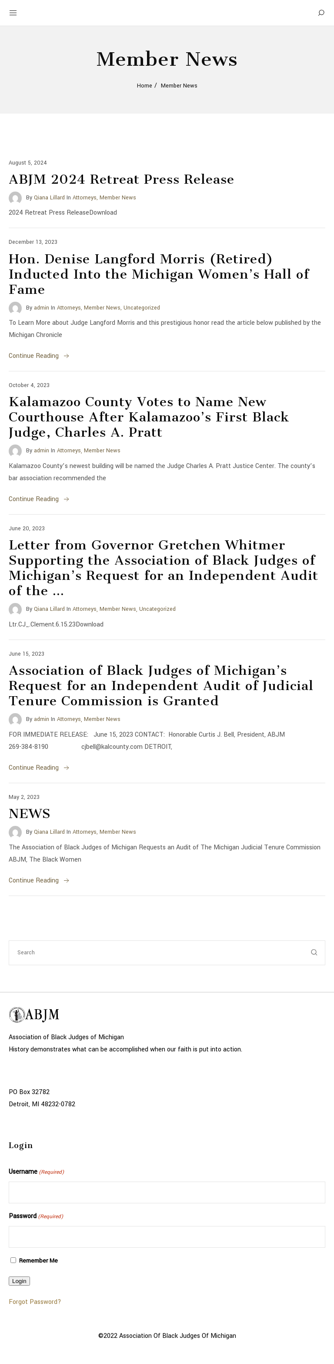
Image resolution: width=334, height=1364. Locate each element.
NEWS (29, 814)
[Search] (321, 13)
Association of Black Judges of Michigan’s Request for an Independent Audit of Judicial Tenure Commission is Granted (161, 686)
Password (36, 1217)
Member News (118, 198)
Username (36, 1172)
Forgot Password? (35, 1302)
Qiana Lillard (49, 198)
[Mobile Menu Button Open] (13, 13)
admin (41, 308)
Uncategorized (142, 308)
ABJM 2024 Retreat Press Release (121, 179)
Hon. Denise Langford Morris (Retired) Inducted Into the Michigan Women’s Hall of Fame (159, 274)
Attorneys (85, 198)
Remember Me (38, 1260)
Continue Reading (40, 355)
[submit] (314, 952)
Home (144, 86)
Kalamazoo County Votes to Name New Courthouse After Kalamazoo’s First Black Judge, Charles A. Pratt (149, 417)
